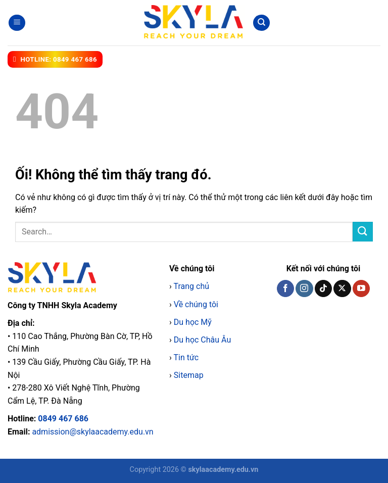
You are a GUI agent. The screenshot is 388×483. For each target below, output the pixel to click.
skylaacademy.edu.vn (223, 469)
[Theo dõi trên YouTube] (361, 288)
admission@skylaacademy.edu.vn (92, 432)
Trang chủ (191, 286)
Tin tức (186, 357)
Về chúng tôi (196, 304)
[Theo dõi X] (342, 288)
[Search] (261, 23)
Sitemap (189, 375)
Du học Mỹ (193, 322)
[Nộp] (363, 232)
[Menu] (17, 23)
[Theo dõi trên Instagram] (304, 288)
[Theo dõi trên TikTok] (323, 288)
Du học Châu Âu (202, 340)
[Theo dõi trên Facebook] (285, 288)
